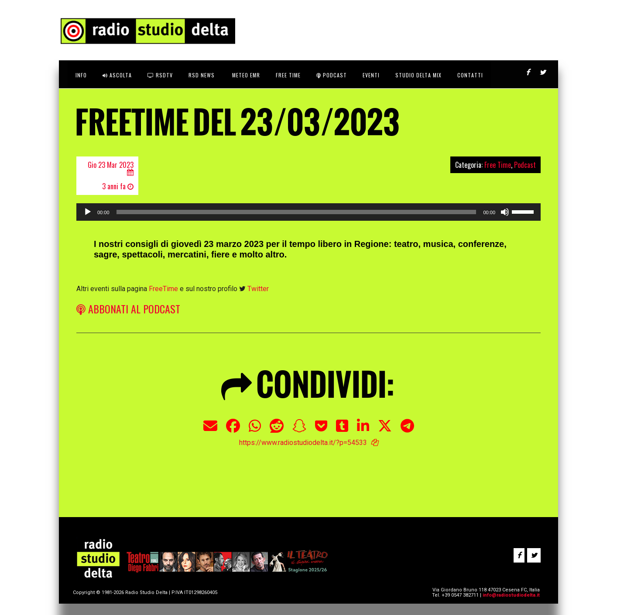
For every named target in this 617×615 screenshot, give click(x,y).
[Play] (87, 212)
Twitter (258, 289)
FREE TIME (288, 75)
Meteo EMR (245, 75)
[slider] (296, 212)
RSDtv (160, 75)
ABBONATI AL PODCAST (128, 308)
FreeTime (163, 289)
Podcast (331, 75)
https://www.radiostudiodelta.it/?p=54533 (303, 442)
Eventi (371, 75)
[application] (308, 212)
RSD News (202, 75)
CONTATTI (470, 75)
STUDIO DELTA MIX (418, 75)
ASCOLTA (117, 75)
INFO (81, 75)
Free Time (497, 165)
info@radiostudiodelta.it (511, 595)
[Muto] (504, 212)
